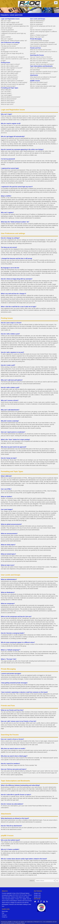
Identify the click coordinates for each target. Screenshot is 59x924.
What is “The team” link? (37, 37)
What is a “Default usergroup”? (39, 35)
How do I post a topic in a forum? (10, 64)
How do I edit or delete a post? (10, 66)
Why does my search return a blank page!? (42, 60)
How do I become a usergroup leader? (41, 30)
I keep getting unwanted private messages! (42, 42)
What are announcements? (9, 99)
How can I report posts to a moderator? (12, 80)
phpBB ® (10, 921)
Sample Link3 (37, 896)
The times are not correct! (8, 46)
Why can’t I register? (7, 39)
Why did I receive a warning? (9, 79)
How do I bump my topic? (8, 86)
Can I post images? (6, 95)
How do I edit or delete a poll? (9, 73)
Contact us (4, 916)
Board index (5, 911)
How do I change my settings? (9, 44)
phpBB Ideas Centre (21, 853)
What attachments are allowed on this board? (43, 77)
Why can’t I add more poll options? (11, 71)
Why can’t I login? (6, 20)
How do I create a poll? (7, 69)
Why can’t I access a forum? (9, 75)
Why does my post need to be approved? (13, 84)
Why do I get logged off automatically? (12, 24)
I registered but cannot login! (9, 31)
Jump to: (32, 880)
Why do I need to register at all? (10, 22)
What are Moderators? (36, 22)
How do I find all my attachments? (40, 79)
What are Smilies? (6, 93)
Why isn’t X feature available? (38, 84)
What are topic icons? (7, 104)
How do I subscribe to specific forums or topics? (44, 71)
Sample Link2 (37, 895)
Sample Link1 (37, 893)
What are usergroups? (36, 24)
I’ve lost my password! (7, 30)
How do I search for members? (39, 62)
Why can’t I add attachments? (9, 77)
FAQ (3, 913)
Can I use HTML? (6, 91)
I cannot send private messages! (39, 40)
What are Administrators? (37, 20)
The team (4, 915)
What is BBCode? (6, 89)
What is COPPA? (6, 37)
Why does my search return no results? (41, 59)
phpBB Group (49, 842)
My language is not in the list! (9, 51)
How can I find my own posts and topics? (42, 64)
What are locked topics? (8, 102)
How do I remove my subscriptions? (40, 73)
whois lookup (8, 864)
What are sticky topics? (7, 100)
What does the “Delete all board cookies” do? (14, 40)
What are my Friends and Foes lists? (40, 49)
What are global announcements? (10, 97)
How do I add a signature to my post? (12, 68)
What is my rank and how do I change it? (12, 57)
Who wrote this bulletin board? (39, 82)
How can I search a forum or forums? (40, 57)
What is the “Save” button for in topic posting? (14, 82)
